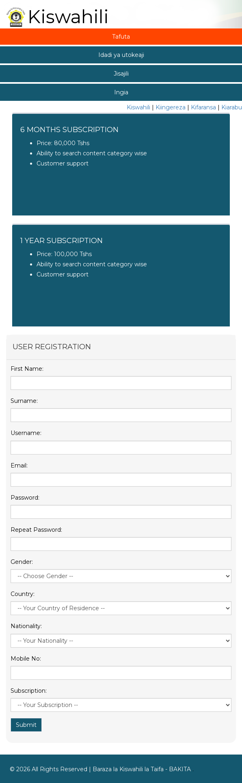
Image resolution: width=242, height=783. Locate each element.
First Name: (27, 368)
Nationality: (26, 626)
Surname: (24, 401)
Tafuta (121, 36)
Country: (23, 594)
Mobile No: (26, 658)
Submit (26, 725)
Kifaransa (203, 107)
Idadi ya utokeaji (121, 55)
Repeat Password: (36, 529)
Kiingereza (171, 107)
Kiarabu (231, 107)
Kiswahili (138, 107)
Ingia (121, 92)
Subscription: (29, 690)
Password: (25, 497)
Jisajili (121, 73)
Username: (26, 433)
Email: (19, 465)
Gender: (22, 562)
